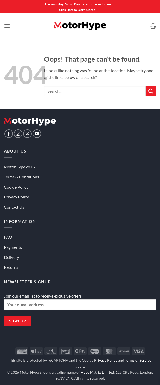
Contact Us (14, 206)
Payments (13, 247)
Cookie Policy (16, 186)
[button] (7, 25)
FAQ (8, 237)
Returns (11, 267)
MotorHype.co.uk (19, 166)
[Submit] (151, 91)
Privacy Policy (16, 196)
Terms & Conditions (21, 176)
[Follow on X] (27, 133)
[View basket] (153, 26)
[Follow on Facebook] (8, 133)
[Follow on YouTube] (37, 133)
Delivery (11, 257)
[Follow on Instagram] (18, 133)
